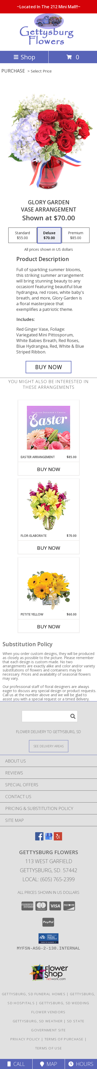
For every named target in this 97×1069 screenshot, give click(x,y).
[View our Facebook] (39, 839)
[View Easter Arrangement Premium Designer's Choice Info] (48, 427)
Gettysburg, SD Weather (38, 1021)
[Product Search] (50, 716)
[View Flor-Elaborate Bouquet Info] (48, 506)
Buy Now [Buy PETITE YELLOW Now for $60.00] (48, 626)
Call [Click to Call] (16, 1063)
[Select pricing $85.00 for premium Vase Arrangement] (75, 235)
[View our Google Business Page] (48, 839)
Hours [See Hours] (80, 1063)
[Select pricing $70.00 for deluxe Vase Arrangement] (49, 235)
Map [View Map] (48, 1063)
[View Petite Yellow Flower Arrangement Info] (48, 585)
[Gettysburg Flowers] (49, 43)
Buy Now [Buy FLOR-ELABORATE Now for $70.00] (48, 548)
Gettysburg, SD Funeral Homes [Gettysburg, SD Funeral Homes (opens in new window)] (33, 994)
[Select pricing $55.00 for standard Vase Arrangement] (22, 235)
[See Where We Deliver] (48, 745)
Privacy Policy (25, 1039)
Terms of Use (48, 1048)
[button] (48, 938)
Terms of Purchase (64, 1039)
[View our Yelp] (58, 839)
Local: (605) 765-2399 (49, 879)
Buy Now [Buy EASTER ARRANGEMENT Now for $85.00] (48, 469)
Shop (24, 57)
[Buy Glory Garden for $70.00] (49, 367)
